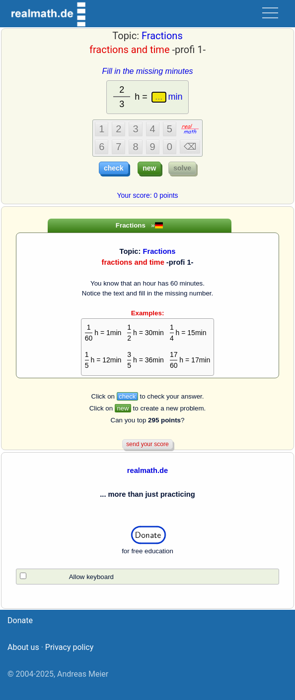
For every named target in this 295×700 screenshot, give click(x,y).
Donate (20, 620)
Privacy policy (69, 647)
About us (23, 647)
